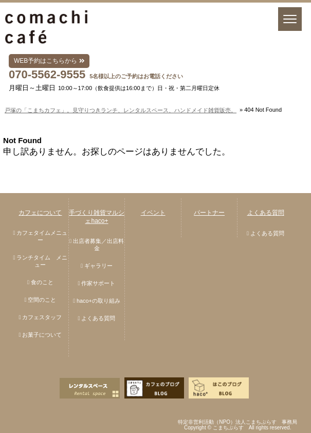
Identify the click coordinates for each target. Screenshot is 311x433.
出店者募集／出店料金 (98, 244)
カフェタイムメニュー (41, 236)
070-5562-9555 (47, 74)
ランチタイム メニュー (41, 261)
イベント (153, 212)
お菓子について (42, 335)
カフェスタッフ (42, 317)
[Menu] (290, 19)
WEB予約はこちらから (49, 60)
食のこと (42, 282)
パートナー (209, 212)
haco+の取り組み (98, 301)
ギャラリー (98, 266)
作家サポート (98, 283)
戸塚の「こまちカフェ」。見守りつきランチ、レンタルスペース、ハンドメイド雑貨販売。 (120, 110)
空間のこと (42, 300)
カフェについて (40, 212)
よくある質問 (98, 318)
